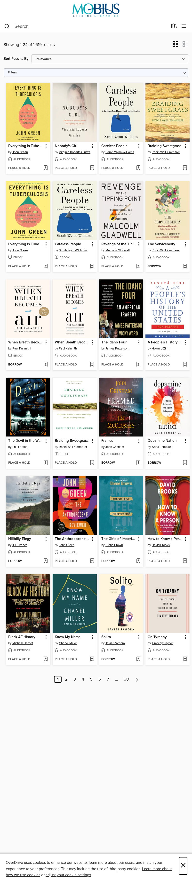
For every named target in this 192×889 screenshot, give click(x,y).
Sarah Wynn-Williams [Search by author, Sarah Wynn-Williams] (119, 152)
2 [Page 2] (66, 679)
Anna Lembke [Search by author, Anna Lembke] (161, 447)
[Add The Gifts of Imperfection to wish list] (138, 561)
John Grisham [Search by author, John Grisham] (114, 447)
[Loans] (173, 27)
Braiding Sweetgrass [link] (164, 146)
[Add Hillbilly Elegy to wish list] (45, 561)
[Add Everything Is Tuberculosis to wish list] (45, 168)
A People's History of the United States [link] (165, 342)
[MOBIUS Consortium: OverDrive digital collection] (96, 10)
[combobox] (86, 26)
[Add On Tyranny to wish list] (185, 659)
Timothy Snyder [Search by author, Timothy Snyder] (162, 643)
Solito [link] (106, 637)
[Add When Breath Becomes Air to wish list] (45, 365)
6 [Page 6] (99, 679)
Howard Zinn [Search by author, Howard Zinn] (160, 348)
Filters (12, 73)
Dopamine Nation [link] (162, 441)
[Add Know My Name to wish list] (92, 659)
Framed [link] (107, 441)
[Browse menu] (183, 26)
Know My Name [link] (67, 637)
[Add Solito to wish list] (138, 659)
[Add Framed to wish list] (138, 463)
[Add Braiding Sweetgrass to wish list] (185, 168)
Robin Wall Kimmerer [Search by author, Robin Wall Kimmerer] (166, 152)
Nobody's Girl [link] (66, 146)
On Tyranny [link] (157, 637)
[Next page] (137, 679)
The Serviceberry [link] (161, 244)
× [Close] (183, 866)
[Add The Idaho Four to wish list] (138, 365)
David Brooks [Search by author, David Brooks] (161, 545)
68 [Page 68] (126, 679)
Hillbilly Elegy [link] (19, 539)
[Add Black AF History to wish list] (45, 659)
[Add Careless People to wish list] (138, 168)
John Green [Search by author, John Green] (20, 152)
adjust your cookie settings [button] (68, 875)
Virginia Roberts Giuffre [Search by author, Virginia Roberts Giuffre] (74, 152)
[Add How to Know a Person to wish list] (185, 561)
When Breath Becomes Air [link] (25, 342)
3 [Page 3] (74, 679)
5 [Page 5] (91, 679)
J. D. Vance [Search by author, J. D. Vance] (19, 545)
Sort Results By (16, 58)
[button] (175, 45)
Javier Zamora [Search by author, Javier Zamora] (115, 643)
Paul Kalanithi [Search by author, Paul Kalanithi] (21, 348)
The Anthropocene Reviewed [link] (72, 539)
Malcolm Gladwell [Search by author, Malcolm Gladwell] (117, 250)
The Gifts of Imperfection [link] (118, 539)
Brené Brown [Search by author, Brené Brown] (114, 545)
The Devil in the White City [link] (25, 441)
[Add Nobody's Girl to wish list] (92, 168)
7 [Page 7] (108, 679)
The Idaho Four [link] (114, 342)
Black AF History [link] (21, 637)
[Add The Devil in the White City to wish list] (45, 463)
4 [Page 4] (83, 679)
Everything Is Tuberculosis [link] (25, 146)
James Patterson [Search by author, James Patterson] (116, 348)
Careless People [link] (114, 146)
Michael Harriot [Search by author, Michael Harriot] (22, 643)
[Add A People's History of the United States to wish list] (185, 365)
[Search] (7, 26)
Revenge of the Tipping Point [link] (118, 244)
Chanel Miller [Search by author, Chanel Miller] (68, 643)
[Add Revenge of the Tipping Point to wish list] (138, 266)
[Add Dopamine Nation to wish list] (185, 463)
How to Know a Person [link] (165, 539)
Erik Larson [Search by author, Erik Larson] (19, 447)
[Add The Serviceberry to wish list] (185, 266)
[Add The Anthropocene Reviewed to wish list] (92, 561)
